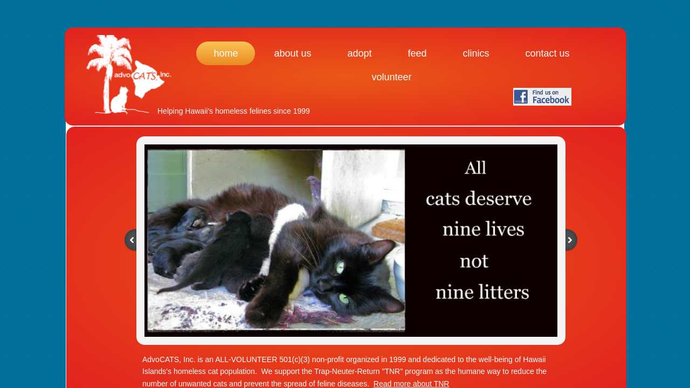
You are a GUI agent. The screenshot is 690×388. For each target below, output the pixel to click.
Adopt (359, 53)
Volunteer (391, 77)
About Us (292, 53)
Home (225, 53)
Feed (417, 53)
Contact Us (548, 53)
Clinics (476, 53)
